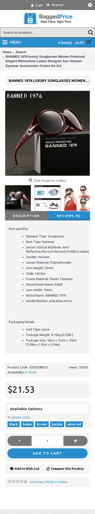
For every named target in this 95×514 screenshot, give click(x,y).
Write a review (56, 482)
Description (26, 215)
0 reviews (37, 482)
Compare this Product (67, 468)
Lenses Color (20, 417)
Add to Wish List (27, 468)
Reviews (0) (69, 215)
